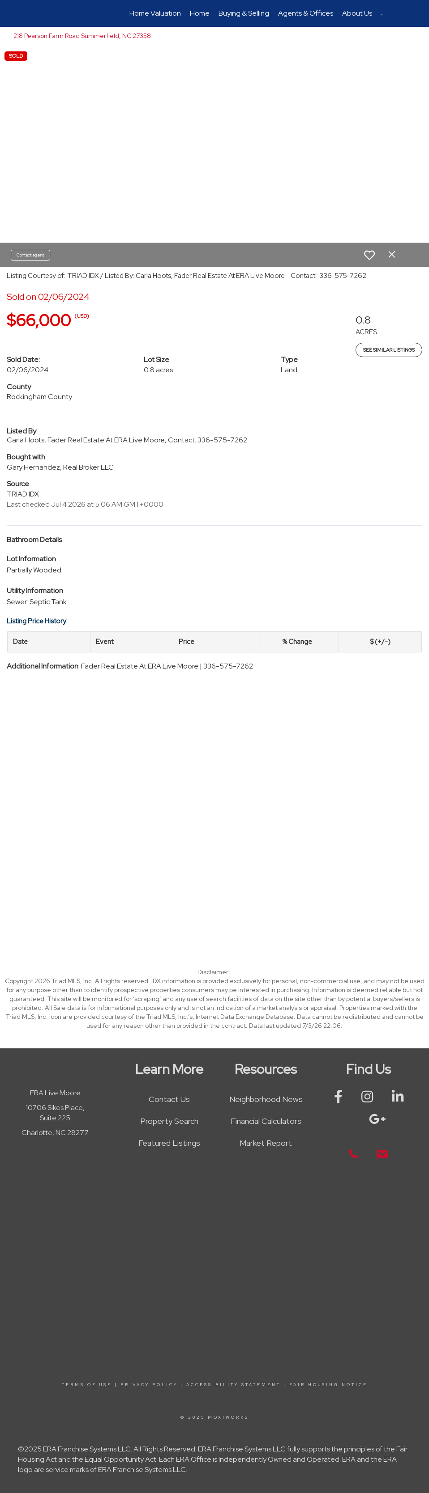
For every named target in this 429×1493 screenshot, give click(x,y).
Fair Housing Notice (328, 1385)
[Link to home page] (51, 13)
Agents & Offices (305, 13)
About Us (357, 13)
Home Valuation (155, 13)
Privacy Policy (149, 1385)
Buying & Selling (244, 13)
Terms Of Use (87, 1385)
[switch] (369, 255)
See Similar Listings (389, 350)
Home (200, 13)
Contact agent (30, 255)
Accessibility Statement (233, 1385)
